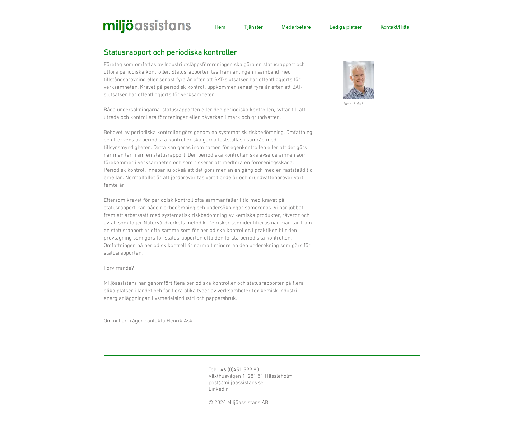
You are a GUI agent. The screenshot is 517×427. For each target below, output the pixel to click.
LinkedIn (219, 389)
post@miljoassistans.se (236, 383)
